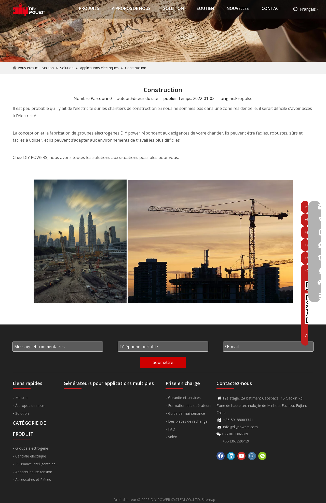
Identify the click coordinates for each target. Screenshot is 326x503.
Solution (22, 413)
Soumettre (163, 362)
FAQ (171, 429)
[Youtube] (241, 456)
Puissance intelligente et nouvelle (42, 464)
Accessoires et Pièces (33, 479)
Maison (21, 397)
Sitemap (208, 499)
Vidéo (172, 436)
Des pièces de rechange (188, 421)
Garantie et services (184, 397)
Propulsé (243, 98)
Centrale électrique (30, 456)
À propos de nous (30, 405)
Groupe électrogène (31, 448)
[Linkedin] (231, 456)
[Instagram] (252, 456)
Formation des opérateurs (189, 405)
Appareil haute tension (33, 471)
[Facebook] (220, 456)
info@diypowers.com (240, 426)
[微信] (262, 456)
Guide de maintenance (186, 413)
